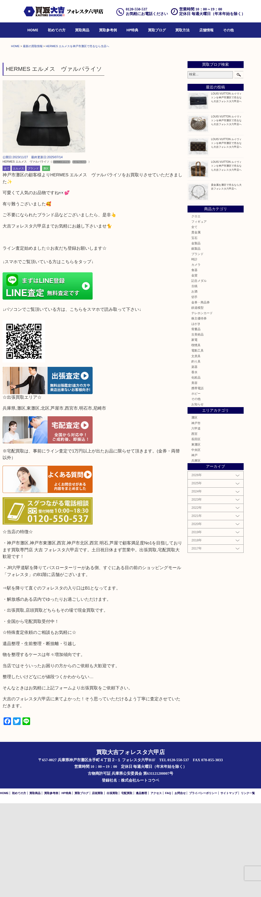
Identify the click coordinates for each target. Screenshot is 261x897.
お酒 (194, 385)
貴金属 (196, 326)
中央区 (196, 543)
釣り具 (196, 455)
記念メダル (199, 374)
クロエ (196, 310)
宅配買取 (126, 886)
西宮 (194, 527)
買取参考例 (108, 30)
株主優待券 (199, 412)
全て (6, 262)
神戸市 (196, 516)
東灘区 (196, 538)
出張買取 (112, 886)
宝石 (194, 331)
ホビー (196, 487)
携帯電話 (197, 482)
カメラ (196, 358)
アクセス (156, 886)
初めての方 (57, 30)
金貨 (194, 369)
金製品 (196, 337)
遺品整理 (141, 886)
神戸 (194, 549)
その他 (228, 30)
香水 (194, 465)
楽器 (194, 460)
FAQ (168, 886)
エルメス (18, 262)
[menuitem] (33, 30)
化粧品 (196, 471)
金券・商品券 (200, 396)
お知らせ (197, 498)
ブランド (33, 262)
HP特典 (132, 30)
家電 (194, 433)
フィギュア (199, 315)
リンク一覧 (248, 886)
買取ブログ (157, 30)
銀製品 (196, 342)
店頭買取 (97, 886)
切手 (194, 390)
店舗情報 (206, 30)
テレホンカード (202, 406)
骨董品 (196, 422)
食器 (194, 363)
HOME (32, 30)
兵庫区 (196, 554)
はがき (196, 417)
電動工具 (197, 444)
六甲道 (196, 522)
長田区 (196, 532)
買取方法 (182, 30)
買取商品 (82, 30)
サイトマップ (228, 886)
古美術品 (197, 428)
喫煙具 (196, 439)
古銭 (194, 380)
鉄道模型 (197, 401)
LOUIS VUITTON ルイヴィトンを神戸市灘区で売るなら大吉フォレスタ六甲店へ (226, 191)
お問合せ (180, 886)
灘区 (46, 262)
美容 (194, 476)
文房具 (196, 449)
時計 (194, 353)
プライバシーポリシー (203, 886)
